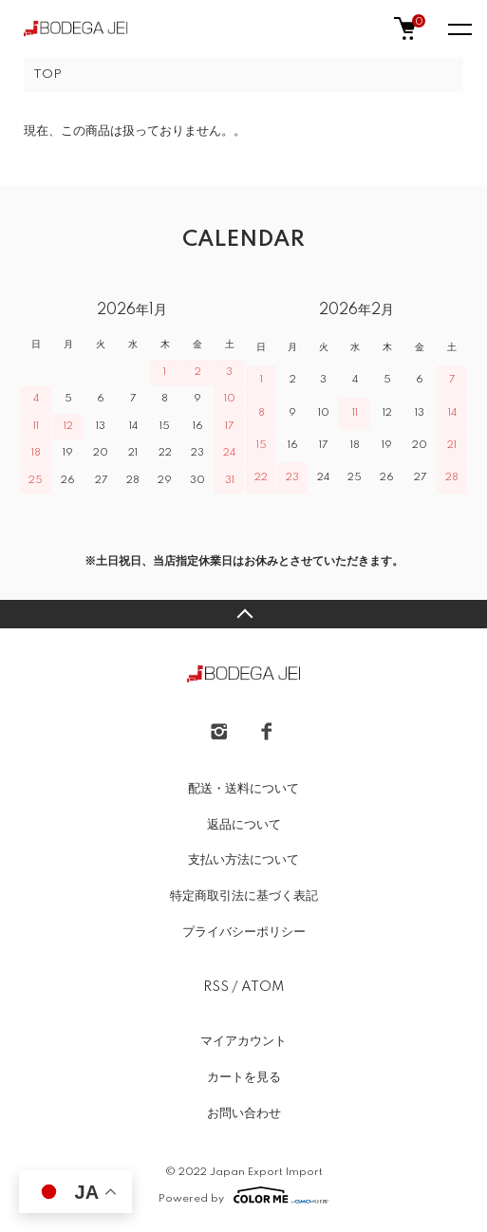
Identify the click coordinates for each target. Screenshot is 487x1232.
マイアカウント (243, 1041)
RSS (216, 987)
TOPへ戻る (243, 614)
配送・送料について (243, 788)
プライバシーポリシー (244, 932)
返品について (244, 824)
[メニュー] (458, 28)
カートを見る (244, 1077)
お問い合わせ (244, 1113)
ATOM (262, 987)
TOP (47, 74)
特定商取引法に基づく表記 (244, 896)
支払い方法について (243, 860)
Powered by (243, 1195)
